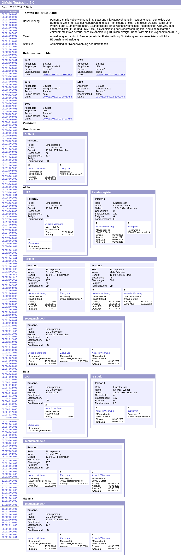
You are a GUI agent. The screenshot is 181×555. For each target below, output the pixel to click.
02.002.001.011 (9, 274)
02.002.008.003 (9, 317)
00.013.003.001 (9, 184)
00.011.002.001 (9, 149)
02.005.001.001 (9, 417)
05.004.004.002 (9, 435)
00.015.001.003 (9, 192)
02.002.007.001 (9, 307)
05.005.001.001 (9, 440)
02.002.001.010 (9, 272)
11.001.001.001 (9, 481)
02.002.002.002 (9, 285)
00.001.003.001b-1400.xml (110, 74)
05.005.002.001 (9, 446)
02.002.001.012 (9, 277)
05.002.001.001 (9, 424)
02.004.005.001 (9, 363)
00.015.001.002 (9, 189)
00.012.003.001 (9, 173)
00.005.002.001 (9, 92)
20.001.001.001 (9, 529)
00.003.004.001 (9, 82)
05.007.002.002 (9, 454)
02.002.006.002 (9, 304)
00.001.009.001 (9, 38)
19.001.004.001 (9, 511)
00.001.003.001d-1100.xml (110, 96)
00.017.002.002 (9, 225)
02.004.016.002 (9, 401)
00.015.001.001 (9, 187)
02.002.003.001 (9, 288)
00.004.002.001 (9, 87)
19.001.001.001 (9, 509)
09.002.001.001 (9, 471)
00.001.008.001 (9, 36)
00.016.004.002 (9, 211)
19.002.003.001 (9, 520)
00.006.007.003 (9, 109)
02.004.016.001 (9, 398)
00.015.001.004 (9, 195)
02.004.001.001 (9, 355)
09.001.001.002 (9, 463)
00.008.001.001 (9, 130)
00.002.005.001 (9, 68)
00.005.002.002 (9, 95)
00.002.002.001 (9, 52)
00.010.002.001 (9, 141)
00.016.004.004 (9, 216)
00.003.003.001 (9, 79)
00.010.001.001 (9, 138)
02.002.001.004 (9, 258)
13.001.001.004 (9, 495)
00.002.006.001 (9, 71)
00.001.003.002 (9, 14)
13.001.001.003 (9, 493)
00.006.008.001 (9, 117)
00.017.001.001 (9, 219)
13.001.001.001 (9, 487)
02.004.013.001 (9, 390)
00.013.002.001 (9, 181)
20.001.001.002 (9, 532)
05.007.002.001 (9, 451)
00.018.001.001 (9, 241)
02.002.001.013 (9, 280)
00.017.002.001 (9, 222)
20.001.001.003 (9, 534)
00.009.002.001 (9, 136)
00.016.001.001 (9, 200)
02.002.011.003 (9, 334)
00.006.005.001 (9, 98)
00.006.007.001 (9, 103)
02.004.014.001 (9, 393)
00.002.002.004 (9, 60)
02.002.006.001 (9, 301)
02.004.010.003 (9, 385)
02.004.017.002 (9, 415)
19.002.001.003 (9, 517)
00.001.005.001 (9, 22)
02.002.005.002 (9, 299)
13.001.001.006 (9, 501)
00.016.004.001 (9, 208)
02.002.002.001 (9, 282)
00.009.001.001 (9, 133)
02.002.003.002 (9, 290)
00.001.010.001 (9, 41)
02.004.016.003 (9, 404)
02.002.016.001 (9, 350)
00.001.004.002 (9, 19)
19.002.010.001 (9, 522)
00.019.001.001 (9, 243)
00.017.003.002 (9, 233)
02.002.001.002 (9, 253)
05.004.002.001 (9, 432)
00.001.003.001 (9, 11)
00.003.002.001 (9, 76)
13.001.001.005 (9, 498)
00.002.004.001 (9, 65)
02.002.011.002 (9, 331)
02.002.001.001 (9, 250)
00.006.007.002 (9, 106)
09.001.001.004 (9, 466)
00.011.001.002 (9, 146)
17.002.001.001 (9, 505)
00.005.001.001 (9, 90)
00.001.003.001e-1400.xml (57, 118)
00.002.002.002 (9, 55)
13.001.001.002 (9, 490)
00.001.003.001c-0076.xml (57, 96)
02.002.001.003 (9, 255)
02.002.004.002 (9, 296)
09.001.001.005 (9, 469)
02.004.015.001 (9, 396)
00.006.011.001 (9, 125)
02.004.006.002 (9, 369)
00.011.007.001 (9, 165)
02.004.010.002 (9, 382)
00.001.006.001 (9, 25)
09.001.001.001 (9, 460)
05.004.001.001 (9, 427)
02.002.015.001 (9, 347)
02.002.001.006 (9, 263)
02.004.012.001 (9, 388)
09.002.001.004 (9, 477)
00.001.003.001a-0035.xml (57, 74)
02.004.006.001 (9, 366)
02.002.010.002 (9, 326)
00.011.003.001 (9, 152)
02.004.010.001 (9, 379)
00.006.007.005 (9, 114)
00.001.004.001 (9, 17)
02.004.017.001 (9, 412)
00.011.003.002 (9, 154)
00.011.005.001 (9, 160)
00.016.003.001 (9, 206)
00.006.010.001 (9, 122)
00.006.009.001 (9, 119)
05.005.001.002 (9, 443)
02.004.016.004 (9, 406)
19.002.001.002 (9, 514)
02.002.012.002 (9, 339)
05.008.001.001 (9, 456)
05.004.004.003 (9, 437)
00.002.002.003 (9, 57)
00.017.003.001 (9, 230)
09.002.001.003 (9, 474)
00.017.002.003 (9, 227)
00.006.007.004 (9, 111)
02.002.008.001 (9, 312)
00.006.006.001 (9, 100)
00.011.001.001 (9, 144)
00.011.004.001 (9, 157)
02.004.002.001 (9, 358)
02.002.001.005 (9, 261)
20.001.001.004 (9, 537)
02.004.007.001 (9, 371)
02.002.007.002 (9, 309)
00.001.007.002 (9, 30)
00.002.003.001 (9, 63)
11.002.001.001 (9, 483)
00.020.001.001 (9, 246)
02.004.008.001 (9, 374)
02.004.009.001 (9, 377)
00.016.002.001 (9, 203)
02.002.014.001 (9, 344)
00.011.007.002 (9, 168)
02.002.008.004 (9, 320)
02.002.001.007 (9, 266)
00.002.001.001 (9, 49)
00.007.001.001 (9, 127)
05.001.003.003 (9, 421)
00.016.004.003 (9, 214)
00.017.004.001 (9, 235)
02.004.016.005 (9, 409)
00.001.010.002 (9, 44)
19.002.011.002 (9, 525)
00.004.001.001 (9, 84)
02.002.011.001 (9, 328)
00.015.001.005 (9, 198)
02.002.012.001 (9, 336)
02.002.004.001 (9, 293)
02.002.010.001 (9, 323)
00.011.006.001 (9, 162)
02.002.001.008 (9, 269)
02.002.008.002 (9, 315)
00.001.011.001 (9, 46)
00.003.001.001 (9, 73)
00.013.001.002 (9, 179)
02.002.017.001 (9, 353)
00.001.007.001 (9, 28)
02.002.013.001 (9, 342)
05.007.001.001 (9, 448)
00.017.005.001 (9, 238)
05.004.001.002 (9, 429)
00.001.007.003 (9, 33)
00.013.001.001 (9, 176)
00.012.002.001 (9, 171)
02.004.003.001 (9, 361)
